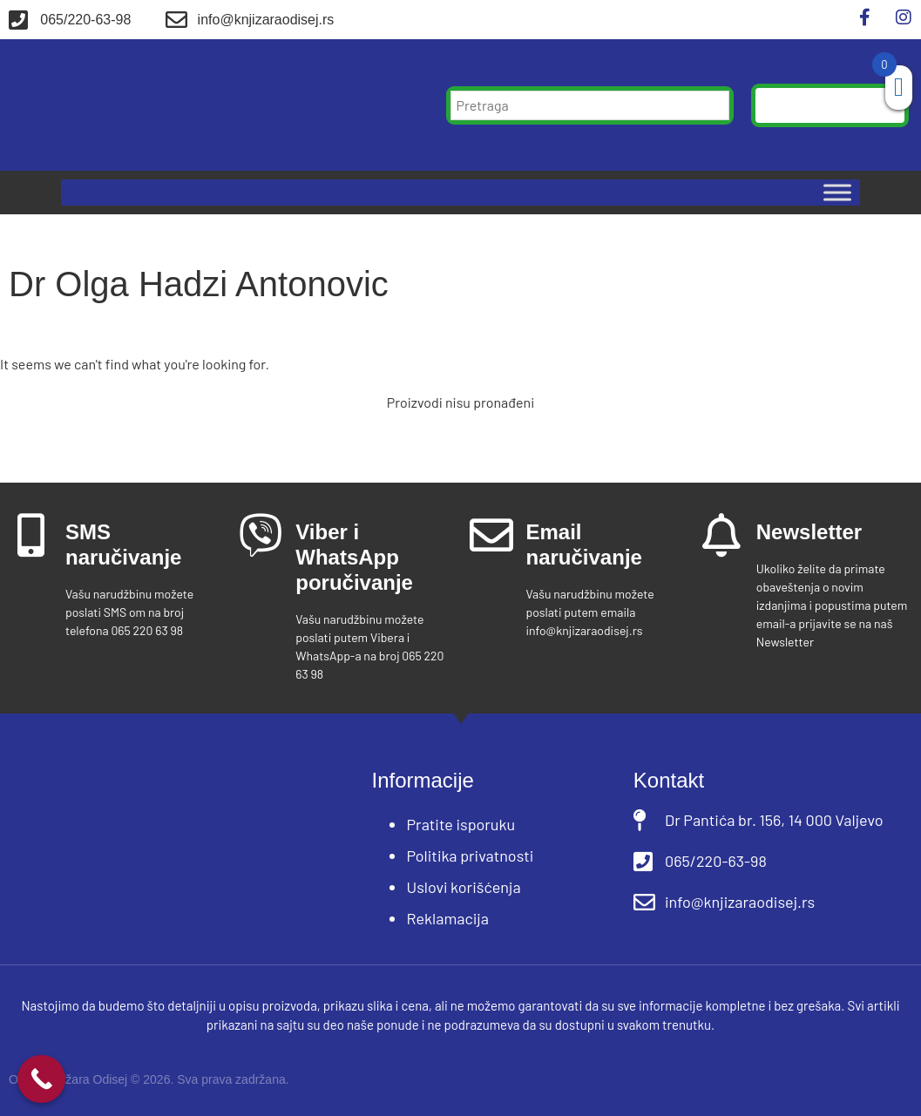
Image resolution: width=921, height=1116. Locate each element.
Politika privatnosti (469, 855)
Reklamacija (447, 918)
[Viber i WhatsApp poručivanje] (260, 535)
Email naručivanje (584, 544)
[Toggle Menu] (837, 193)
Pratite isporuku (460, 824)
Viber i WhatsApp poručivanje (354, 557)
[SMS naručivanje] (30, 535)
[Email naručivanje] (491, 535)
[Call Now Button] (41, 1079)
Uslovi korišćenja (463, 886)
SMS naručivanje (123, 544)
